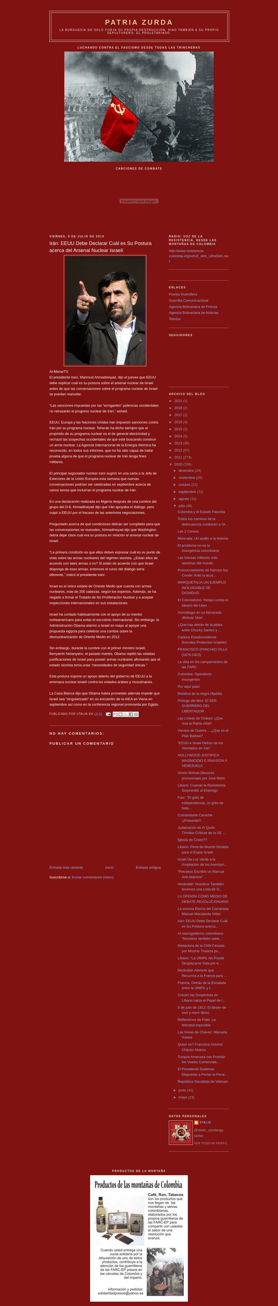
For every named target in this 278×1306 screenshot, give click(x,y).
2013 (178, 443)
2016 (178, 422)
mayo (183, 1097)
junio (183, 1090)
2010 (178, 464)
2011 (178, 457)
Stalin (205, 1122)
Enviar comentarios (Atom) (92, 877)
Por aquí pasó (189, 686)
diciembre (187, 471)
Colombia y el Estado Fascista (201, 512)
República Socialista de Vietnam (203, 1081)
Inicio (109, 867)
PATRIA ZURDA (139, 22)
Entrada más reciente (66, 867)
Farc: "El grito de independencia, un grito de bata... (200, 802)
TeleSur (175, 319)
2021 (178, 401)
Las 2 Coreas (188, 531)
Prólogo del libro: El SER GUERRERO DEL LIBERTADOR (197, 706)
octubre (185, 485)
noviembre (187, 478)
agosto (184, 499)
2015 (178, 429)
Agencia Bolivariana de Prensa (193, 307)
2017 (178, 415)
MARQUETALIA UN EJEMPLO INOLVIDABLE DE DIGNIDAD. (202, 587)
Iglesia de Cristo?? (192, 840)
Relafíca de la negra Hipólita (200, 694)
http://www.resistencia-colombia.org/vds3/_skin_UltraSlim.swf (198, 256)
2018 (178, 408)
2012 (178, 450)
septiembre (188, 492)
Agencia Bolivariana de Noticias (194, 313)
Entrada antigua (148, 867)
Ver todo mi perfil (211, 1143)
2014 (178, 436)
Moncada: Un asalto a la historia (203, 538)
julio (182, 506)
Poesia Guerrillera (183, 294)
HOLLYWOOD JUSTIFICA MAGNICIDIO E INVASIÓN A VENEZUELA (202, 760)
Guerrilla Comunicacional (188, 300)
